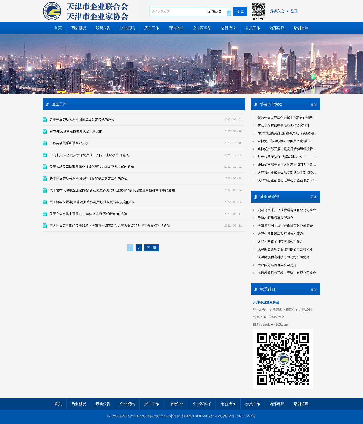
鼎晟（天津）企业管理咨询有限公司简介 (287, 210)
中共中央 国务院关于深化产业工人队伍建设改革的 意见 (89, 155)
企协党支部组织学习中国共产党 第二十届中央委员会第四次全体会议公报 (310, 141)
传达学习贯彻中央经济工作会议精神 (284, 125)
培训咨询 (301, 28)
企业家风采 (202, 28)
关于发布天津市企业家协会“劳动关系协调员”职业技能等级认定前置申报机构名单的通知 (112, 190)
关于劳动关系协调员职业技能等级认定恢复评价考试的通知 (92, 167)
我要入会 (277, 11)
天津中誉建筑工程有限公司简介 (280, 233)
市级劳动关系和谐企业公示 (69, 143)
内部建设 (276, 28)
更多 (313, 104)
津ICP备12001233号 (195, 416)
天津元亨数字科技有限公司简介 (280, 241)
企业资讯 (127, 28)
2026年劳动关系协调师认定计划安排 (76, 131)
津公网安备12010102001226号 (233, 416)
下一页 (151, 248)
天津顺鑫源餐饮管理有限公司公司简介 (285, 249)
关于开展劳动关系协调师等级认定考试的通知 (82, 119)
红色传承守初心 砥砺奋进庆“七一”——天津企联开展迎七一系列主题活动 (309, 157)
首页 (58, 28)
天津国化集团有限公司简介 (277, 265)
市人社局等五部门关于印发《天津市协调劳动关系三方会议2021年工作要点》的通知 (110, 225)
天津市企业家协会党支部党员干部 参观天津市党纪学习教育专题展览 (307, 172)
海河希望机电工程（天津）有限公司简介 (287, 273)
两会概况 (78, 28)
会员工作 (252, 28)
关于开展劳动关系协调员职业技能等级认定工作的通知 (88, 178)
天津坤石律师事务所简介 (275, 218)
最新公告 (103, 28)
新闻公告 (214, 11)
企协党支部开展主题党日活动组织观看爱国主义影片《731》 (301, 149)
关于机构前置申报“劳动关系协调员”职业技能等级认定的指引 (93, 202)
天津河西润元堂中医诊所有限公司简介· (286, 225)
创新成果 (228, 28)
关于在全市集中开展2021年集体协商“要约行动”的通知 (88, 214)
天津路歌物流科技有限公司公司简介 (284, 257)
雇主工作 (151, 28)
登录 (294, 11)
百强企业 (176, 28)
